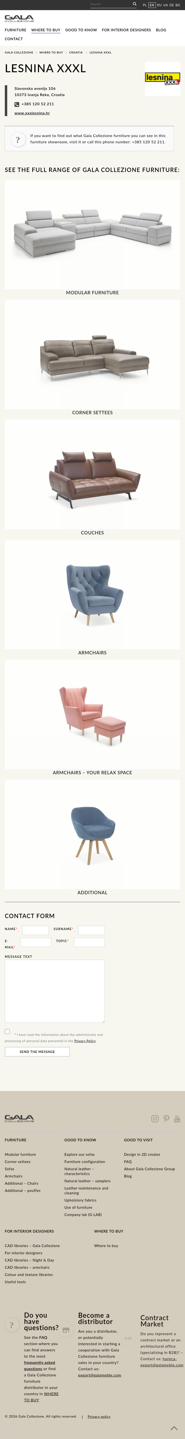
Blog (161, 30)
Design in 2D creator (142, 1154)
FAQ (128, 1161)
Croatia (76, 52)
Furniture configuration (85, 1161)
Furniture (15, 30)
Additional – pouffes (23, 1190)
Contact (14, 39)
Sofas (9, 1169)
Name (11, 929)
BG (178, 5)
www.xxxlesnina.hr (32, 113)
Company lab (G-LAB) (83, 1214)
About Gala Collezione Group (149, 1169)
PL (145, 5)
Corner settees (18, 1161)
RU (159, 5)
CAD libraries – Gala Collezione (32, 1245)
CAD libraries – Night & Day (29, 1260)
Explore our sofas (80, 1154)
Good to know (81, 30)
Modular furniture (20, 1154)
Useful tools (15, 1282)
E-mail (10, 944)
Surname (63, 929)
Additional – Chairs (21, 1183)
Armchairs (13, 1176)
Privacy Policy (85, 1041)
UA (165, 5)
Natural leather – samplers (88, 1181)
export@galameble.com (99, 1398)
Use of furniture (78, 1207)
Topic (62, 941)
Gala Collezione (19, 52)
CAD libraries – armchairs (27, 1267)
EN (152, 5)
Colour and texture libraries (29, 1274)
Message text (18, 957)
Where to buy (45, 30)
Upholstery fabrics (81, 1200)
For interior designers (126, 30)
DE (172, 5)
